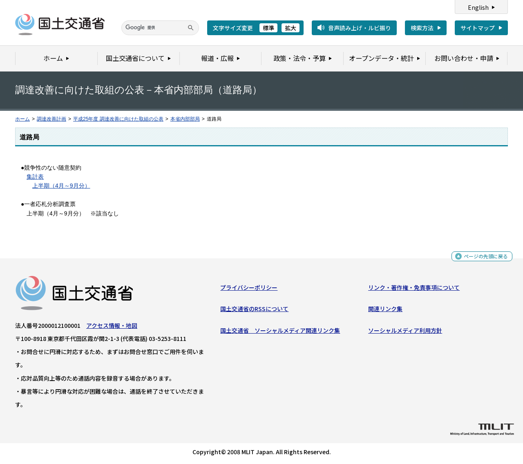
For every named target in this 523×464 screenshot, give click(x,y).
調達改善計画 (51, 119)
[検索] (160, 27)
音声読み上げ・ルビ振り (359, 28)
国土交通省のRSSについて (254, 311)
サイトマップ (477, 28)
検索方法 (422, 28)
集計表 (35, 176)
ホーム (22, 119)
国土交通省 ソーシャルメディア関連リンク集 (280, 332)
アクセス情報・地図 (111, 327)
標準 (268, 28)
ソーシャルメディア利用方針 (405, 332)
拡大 (290, 28)
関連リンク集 (385, 311)
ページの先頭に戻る (483, 260)
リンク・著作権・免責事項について (414, 289)
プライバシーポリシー (248, 289)
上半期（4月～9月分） (61, 185)
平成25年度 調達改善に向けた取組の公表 (118, 119)
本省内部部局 (185, 119)
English (478, 7)
